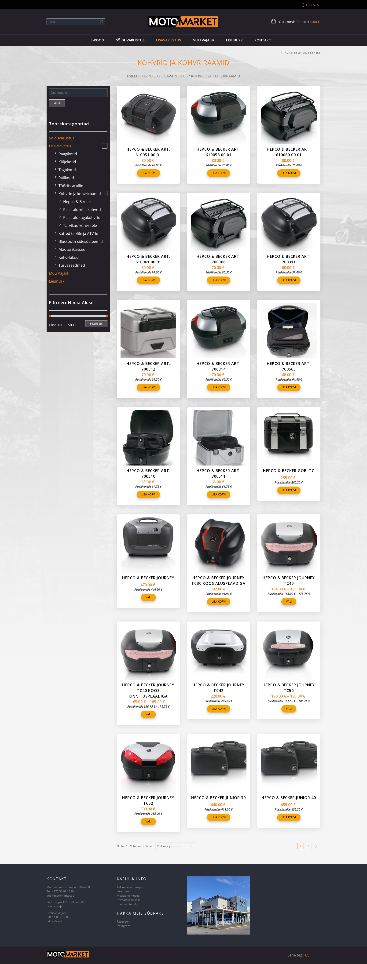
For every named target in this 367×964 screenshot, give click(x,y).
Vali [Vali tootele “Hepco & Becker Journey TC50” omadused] (289, 709)
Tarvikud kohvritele (80, 225)
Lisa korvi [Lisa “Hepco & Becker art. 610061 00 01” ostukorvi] (148, 280)
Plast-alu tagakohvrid (81, 217)
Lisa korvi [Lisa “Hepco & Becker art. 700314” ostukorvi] (219, 387)
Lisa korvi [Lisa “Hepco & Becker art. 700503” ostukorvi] (289, 387)
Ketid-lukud (69, 257)
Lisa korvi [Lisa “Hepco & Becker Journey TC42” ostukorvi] (219, 709)
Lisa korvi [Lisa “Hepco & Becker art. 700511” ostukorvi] (219, 494)
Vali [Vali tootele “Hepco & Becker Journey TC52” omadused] (148, 821)
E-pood (97, 40)
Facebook (123, 922)
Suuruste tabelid (127, 904)
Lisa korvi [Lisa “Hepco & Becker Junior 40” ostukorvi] (289, 817)
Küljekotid (67, 161)
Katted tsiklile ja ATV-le (78, 233)
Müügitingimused (128, 896)
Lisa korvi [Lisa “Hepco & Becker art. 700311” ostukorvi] (289, 280)
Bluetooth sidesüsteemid (81, 241)
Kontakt (262, 40)
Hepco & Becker (77, 201)
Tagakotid (67, 169)
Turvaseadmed (72, 265)
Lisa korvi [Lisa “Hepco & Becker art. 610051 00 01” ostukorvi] (148, 173)
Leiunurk (234, 40)
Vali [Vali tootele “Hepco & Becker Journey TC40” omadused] (289, 602)
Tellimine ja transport (131, 887)
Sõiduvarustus (130, 40)
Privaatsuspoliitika (128, 900)
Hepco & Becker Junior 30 (218, 797)
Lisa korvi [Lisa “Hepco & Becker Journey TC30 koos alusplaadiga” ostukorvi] (219, 602)
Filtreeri (96, 324)
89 (307, 955)
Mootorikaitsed (72, 249)
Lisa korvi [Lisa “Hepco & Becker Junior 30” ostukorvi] (219, 817)
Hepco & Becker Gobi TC (288, 470)
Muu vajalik (203, 40)
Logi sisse (313, 5)
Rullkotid (66, 177)
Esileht (134, 76)
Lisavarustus (168, 40)
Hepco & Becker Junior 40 (288, 797)
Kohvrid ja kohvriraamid (80, 193)
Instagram (123, 926)
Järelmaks (123, 891)
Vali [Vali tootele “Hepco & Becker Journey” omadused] (148, 597)
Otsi (57, 103)
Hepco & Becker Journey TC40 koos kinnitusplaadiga (148, 690)
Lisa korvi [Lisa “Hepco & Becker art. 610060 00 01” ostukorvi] (289, 173)
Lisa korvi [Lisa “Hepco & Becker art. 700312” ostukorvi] (148, 387)
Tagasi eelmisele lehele (301, 52)
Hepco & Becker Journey (148, 577)
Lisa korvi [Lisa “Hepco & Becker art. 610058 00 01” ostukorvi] (219, 173)
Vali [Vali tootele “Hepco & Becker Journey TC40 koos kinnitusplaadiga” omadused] (148, 714)
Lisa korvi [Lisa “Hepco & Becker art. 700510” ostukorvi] (148, 494)
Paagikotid (68, 153)
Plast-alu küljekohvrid (82, 209)
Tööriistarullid (71, 185)
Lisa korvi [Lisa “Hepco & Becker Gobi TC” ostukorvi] (289, 490)
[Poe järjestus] (175, 846)
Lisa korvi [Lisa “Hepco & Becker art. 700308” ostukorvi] (219, 280)
